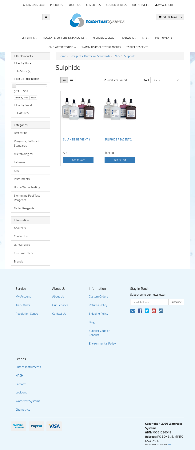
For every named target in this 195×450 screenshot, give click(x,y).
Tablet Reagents (137, 47)
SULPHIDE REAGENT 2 (118, 139)
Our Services (140, 5)
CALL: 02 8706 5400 (33, 5)
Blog (91, 322)
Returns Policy (98, 305)
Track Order (23, 305)
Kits (145, 38)
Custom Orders (116, 5)
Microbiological (105, 38)
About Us (75, 5)
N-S (117, 56)
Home (62, 56)
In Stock (24, 71)
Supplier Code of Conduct (99, 332)
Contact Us (93, 5)
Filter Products (23, 56)
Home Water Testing (61, 47)
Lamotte (21, 384)
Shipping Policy (98, 313)
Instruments (165, 38)
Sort (146, 80)
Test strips (28, 38)
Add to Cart (78, 160)
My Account (23, 296)
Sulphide (129, 56)
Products (56, 5)
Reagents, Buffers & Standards (65, 38)
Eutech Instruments (28, 367)
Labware (129, 38)
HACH (23, 113)
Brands (18, 261)
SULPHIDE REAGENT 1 (76, 139)
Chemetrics (23, 409)
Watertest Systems (28, 401)
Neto (170, 444)
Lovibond (21, 392)
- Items (167, 17)
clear (33, 97)
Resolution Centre (27, 313)
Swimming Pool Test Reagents (101, 47)
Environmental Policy (102, 343)
